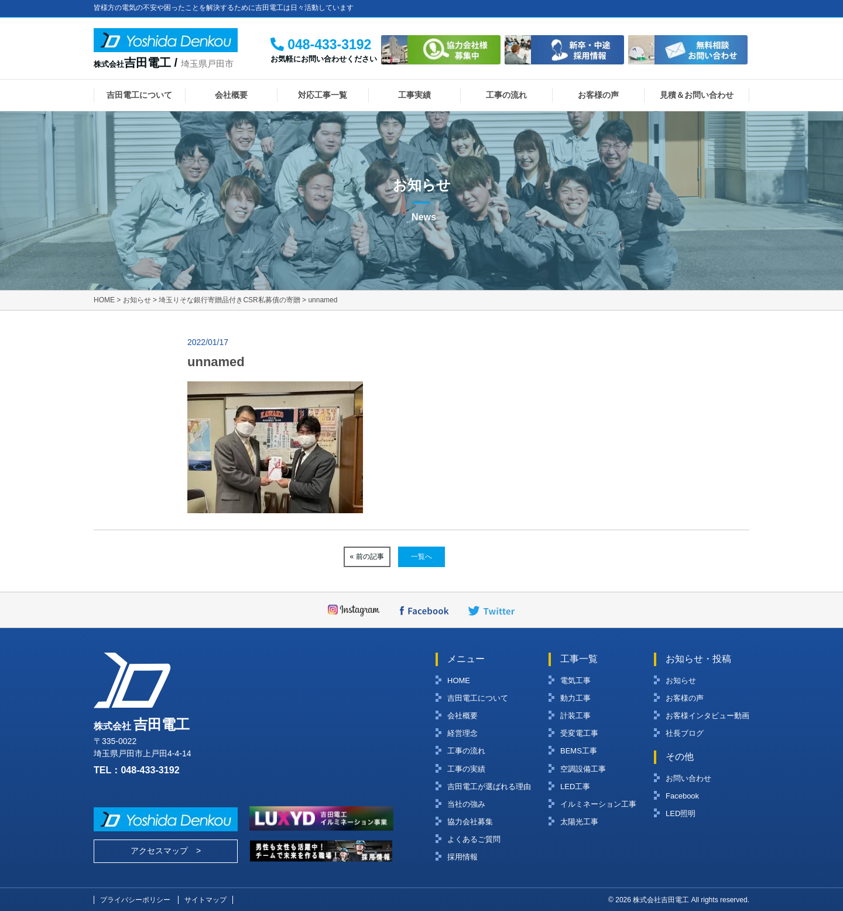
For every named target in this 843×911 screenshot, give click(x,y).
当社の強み (466, 804)
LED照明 (680, 813)
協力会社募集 (470, 821)
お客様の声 (598, 95)
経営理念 (462, 733)
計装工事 (575, 715)
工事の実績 (466, 769)
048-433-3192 (150, 770)
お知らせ (681, 680)
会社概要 (231, 95)
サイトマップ (205, 900)
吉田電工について (139, 95)
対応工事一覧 (322, 95)
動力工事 (575, 698)
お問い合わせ (688, 778)
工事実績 (414, 95)
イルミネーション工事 (598, 804)
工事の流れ (506, 95)
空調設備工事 (583, 769)
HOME (458, 680)
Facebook (682, 795)
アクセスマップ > (166, 850)
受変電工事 (579, 733)
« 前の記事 (367, 556)
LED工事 (575, 786)
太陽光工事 (579, 821)
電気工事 (575, 680)
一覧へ (421, 556)
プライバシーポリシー (135, 900)
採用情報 (462, 856)
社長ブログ (685, 733)
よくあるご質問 (474, 839)
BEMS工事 (578, 750)
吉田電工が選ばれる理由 (489, 786)
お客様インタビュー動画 (707, 715)
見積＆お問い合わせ (697, 95)
